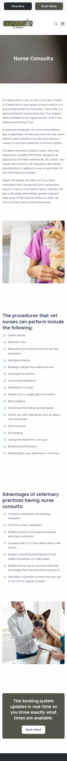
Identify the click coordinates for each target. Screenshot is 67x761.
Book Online (49, 6)
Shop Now (18, 6)
